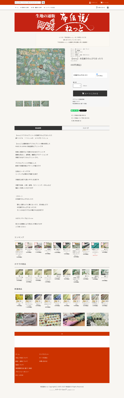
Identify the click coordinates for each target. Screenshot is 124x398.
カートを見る (43, 358)
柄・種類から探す (36, 7)
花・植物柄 (77, 50)
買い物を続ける (76, 121)
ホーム (17, 7)
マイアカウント (44, 354)
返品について (76, 101)
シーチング (77, 56)
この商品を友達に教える (78, 115)
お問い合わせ (100, 7)
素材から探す (24, 7)
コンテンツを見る (49, 7)
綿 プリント (86, 49)
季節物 (76, 55)
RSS (17, 375)
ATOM (21, 375)
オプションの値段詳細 (78, 99)
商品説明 (38, 128)
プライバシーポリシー (22, 372)
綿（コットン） (78, 49)
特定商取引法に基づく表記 (80, 103)
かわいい (77, 53)
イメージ (86, 128)
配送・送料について (22, 361)
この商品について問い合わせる (80, 118)
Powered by (62, 390)
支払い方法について (22, 358)
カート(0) (104, 2)
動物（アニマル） (79, 52)
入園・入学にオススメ (84, 55)
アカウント (93, 2)
